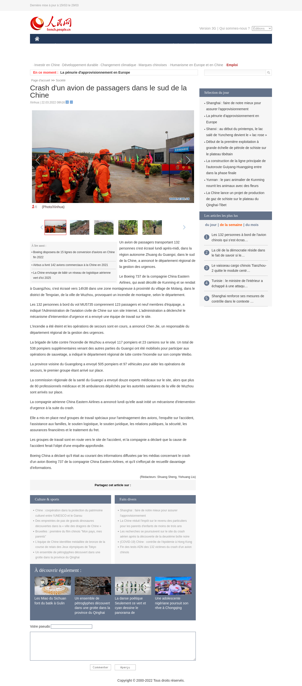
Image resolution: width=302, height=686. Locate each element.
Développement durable (80, 65)
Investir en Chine (47, 65)
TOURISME (232, 46)
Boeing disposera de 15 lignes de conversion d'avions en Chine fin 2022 (74, 254)
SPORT (212, 46)
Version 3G (207, 28)
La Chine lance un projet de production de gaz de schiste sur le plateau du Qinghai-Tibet (235, 199)
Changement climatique (118, 65)
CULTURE (149, 46)
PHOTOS (44, 55)
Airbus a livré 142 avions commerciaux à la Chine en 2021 (70, 265)
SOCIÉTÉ (171, 46)
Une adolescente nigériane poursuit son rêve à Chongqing (172, 603)
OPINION (255, 46)
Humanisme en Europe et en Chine (196, 65)
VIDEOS (64, 55)
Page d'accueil (40, 80)
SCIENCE (128, 46)
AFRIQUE (106, 46)
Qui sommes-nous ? (234, 28)
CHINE (43, 46)
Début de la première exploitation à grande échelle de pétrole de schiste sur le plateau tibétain (236, 148)
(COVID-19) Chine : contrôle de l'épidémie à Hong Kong (156, 542)
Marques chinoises (153, 65)
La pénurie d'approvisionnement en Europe (95, 72)
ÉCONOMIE (64, 46)
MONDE (86, 46)
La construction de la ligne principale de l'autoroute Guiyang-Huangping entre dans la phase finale (236, 167)
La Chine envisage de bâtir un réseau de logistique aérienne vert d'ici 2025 (72, 275)
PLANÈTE (192, 46)
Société (61, 80)
